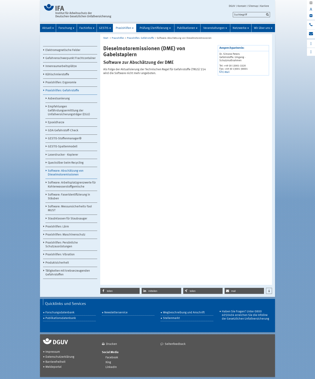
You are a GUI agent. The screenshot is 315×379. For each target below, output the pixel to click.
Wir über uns (262, 28)
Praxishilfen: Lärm (57, 226)
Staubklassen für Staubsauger (67, 218)
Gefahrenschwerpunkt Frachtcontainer (70, 58)
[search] (251, 14)
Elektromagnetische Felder (62, 50)
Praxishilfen (123, 28)
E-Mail (226, 72)
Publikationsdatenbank (60, 318)
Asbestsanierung (59, 98)
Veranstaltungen (214, 28)
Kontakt (241, 6)
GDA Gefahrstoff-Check (63, 130)
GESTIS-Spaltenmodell (62, 146)
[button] (120, 291)
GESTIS (103, 28)
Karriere (264, 6)
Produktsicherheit (57, 262)
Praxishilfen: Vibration (60, 254)
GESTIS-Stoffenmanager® (65, 138)
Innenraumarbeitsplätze (61, 66)
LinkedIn (111, 367)
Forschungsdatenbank (60, 312)
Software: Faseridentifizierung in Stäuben (69, 196)
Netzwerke (239, 28)
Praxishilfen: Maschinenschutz (65, 234)
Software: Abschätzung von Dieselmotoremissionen (65, 172)
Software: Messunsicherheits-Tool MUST (70, 208)
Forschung (65, 28)
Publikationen (186, 28)
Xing (108, 362)
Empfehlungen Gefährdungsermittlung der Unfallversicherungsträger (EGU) (69, 110)
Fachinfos (85, 28)
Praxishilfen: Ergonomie (60, 82)
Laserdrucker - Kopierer (63, 154)
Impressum (52, 352)
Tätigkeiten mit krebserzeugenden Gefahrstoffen (67, 272)
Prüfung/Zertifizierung (154, 28)
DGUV (232, 6)
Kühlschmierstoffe (57, 74)
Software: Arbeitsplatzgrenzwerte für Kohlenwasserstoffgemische (72, 184)
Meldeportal (53, 367)
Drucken (111, 344)
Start (105, 38)
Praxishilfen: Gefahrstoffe (62, 90)
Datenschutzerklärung (59, 357)
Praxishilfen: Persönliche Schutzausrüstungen (61, 244)
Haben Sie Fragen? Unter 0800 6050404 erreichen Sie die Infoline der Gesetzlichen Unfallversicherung (245, 315)
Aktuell (46, 28)
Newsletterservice (116, 312)
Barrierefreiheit (55, 362)
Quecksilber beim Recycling (66, 162)
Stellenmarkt (171, 318)
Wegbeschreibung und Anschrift (184, 312)
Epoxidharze (56, 122)
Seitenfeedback (175, 344)
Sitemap (253, 6)
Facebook (111, 357)
